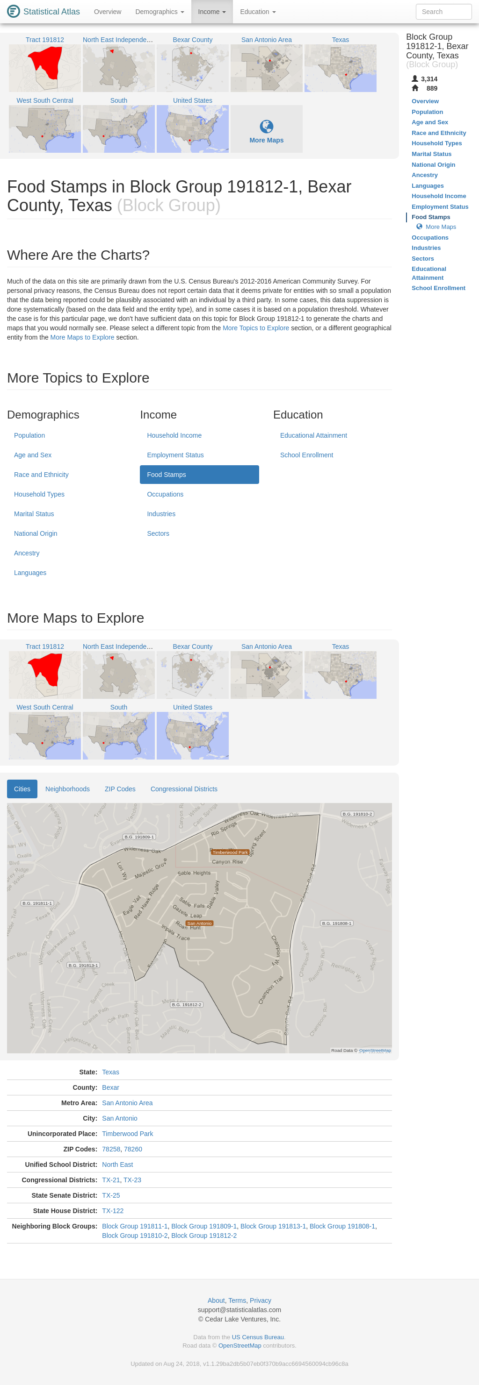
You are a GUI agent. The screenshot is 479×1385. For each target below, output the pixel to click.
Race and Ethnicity (41, 474)
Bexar (110, 1087)
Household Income (174, 435)
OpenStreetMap (239, 1345)
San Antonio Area (127, 1103)
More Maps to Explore (83, 337)
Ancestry (26, 553)
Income (212, 11)
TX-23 (132, 1180)
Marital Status (34, 514)
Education (258, 11)
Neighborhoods (67, 789)
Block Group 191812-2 (204, 1235)
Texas (110, 1072)
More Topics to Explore (256, 328)
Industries (161, 514)
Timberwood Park (127, 1133)
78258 (111, 1149)
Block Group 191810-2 (134, 1235)
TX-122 (112, 1211)
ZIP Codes (120, 789)
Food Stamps (166, 474)
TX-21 (111, 1180)
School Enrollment (307, 455)
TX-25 (111, 1195)
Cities (22, 789)
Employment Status (175, 455)
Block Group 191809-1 (204, 1226)
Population (29, 435)
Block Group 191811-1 (134, 1226)
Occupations (165, 494)
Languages (30, 572)
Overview (107, 11)
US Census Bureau (258, 1337)
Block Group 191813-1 (273, 1226)
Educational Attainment (313, 435)
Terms (237, 1300)
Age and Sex (32, 455)
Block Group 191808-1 (342, 1226)
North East (117, 1164)
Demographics (159, 11)
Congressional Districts (184, 789)
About (216, 1300)
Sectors (158, 533)
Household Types (39, 494)
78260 (133, 1149)
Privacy (260, 1300)
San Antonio (120, 1118)
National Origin (36, 533)
